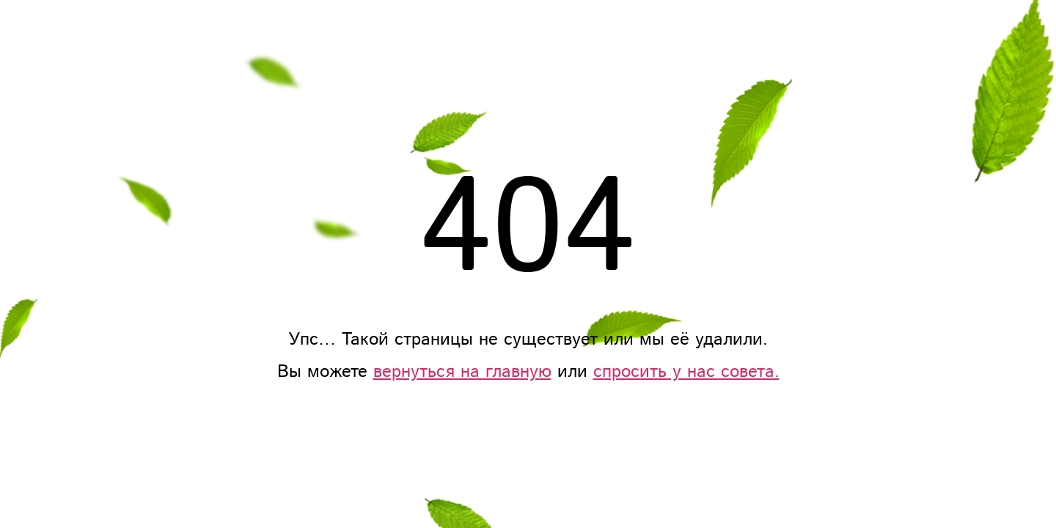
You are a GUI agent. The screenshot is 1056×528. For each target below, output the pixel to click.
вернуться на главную (462, 371)
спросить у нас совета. (686, 371)
